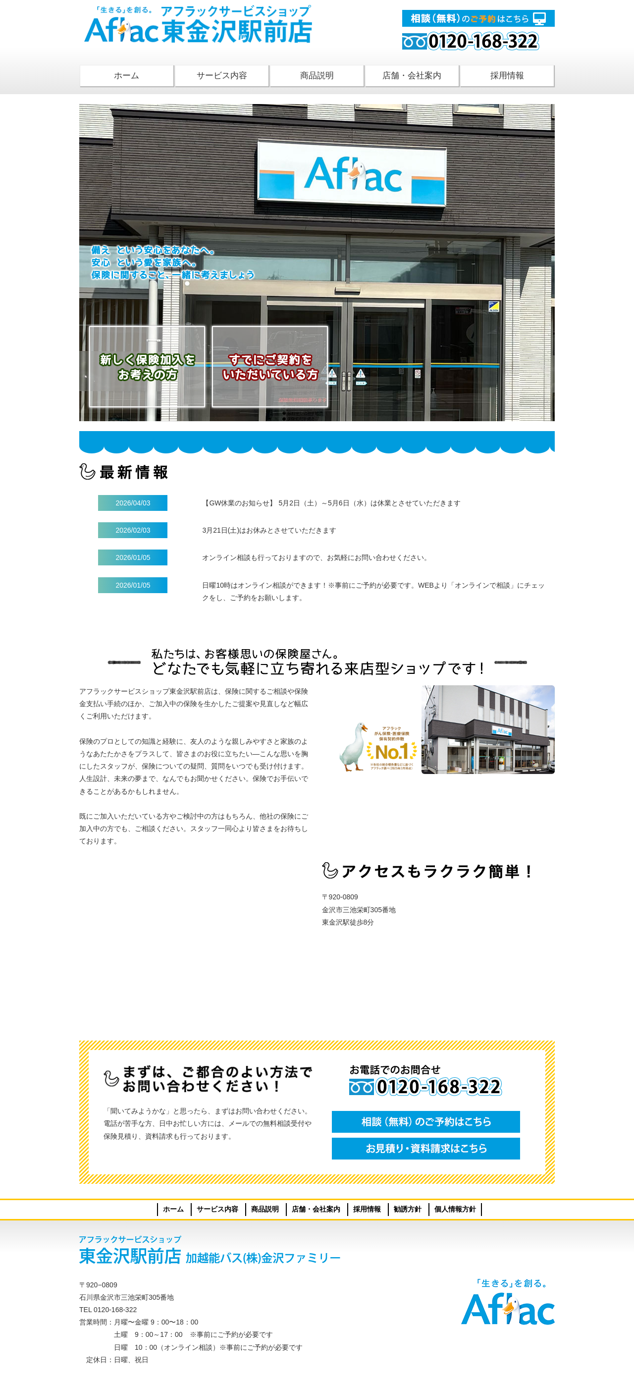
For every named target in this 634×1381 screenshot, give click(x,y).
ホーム (126, 75)
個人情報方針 (455, 1209)
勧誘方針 (408, 1209)
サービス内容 (222, 75)
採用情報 (507, 75)
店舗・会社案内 (411, 75)
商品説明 (317, 75)
